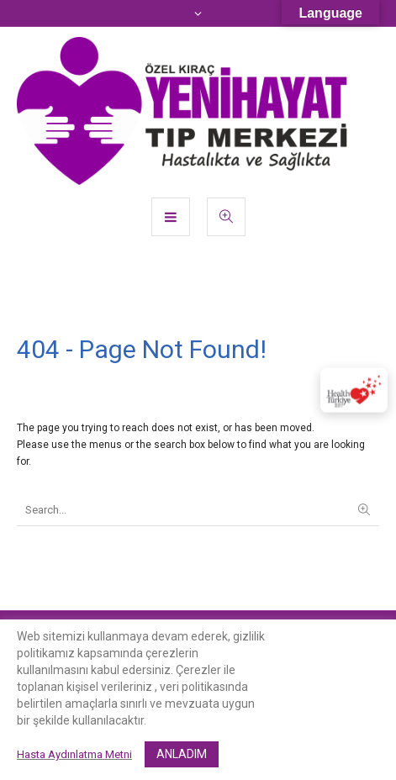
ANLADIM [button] (181, 754)
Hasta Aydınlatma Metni (74, 754)
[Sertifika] (354, 390)
